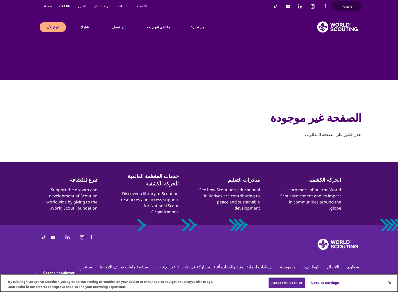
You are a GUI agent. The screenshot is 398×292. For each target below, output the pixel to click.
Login (64, 6)
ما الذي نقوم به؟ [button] (158, 27)
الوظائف (312, 267)
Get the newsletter (59, 273)
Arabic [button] (346, 6)
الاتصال (333, 267)
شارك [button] (84, 27)
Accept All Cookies (286, 285)
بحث (48, 6)
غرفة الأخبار (102, 6)
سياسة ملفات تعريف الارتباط (124, 267)
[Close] (389, 285)
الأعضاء (142, 6)
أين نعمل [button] (118, 27)
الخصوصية (288, 267)
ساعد (87, 267)
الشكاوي (354, 267)
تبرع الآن (53, 27)
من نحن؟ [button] (198, 27)
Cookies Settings (325, 285)
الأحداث (123, 6)
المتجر (82, 6)
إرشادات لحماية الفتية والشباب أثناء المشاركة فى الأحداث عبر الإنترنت (214, 267)
